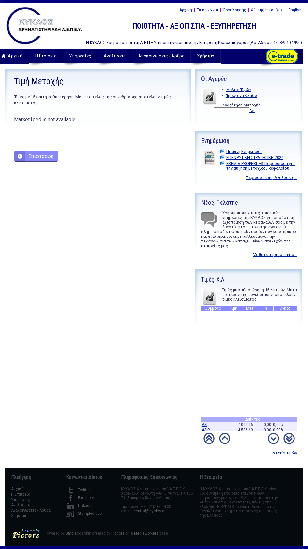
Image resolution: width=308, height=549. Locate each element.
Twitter (78, 490)
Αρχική (186, 10)
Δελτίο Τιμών (238, 89)
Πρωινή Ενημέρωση (244, 151)
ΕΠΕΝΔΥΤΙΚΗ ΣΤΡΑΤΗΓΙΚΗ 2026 (254, 157)
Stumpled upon (85, 513)
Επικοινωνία (207, 10)
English (295, 10)
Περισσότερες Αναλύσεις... (271, 177)
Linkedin (79, 505)
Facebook (80, 498)
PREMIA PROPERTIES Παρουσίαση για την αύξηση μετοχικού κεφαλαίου (260, 166)
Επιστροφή (40, 156)
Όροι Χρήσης (234, 10)
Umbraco (73, 533)
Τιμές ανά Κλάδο (241, 95)
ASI (204, 426)
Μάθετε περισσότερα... (275, 254)
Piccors (117, 533)
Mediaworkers (146, 533)
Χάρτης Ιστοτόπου (267, 10)
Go (252, 110)
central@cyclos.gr (150, 511)
